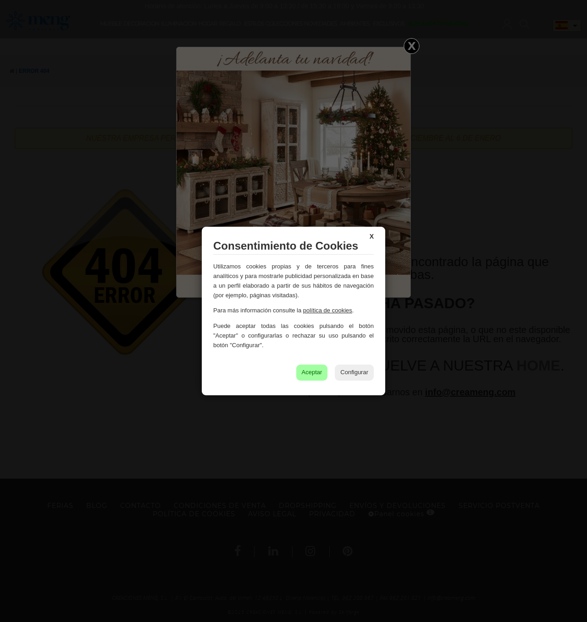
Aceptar (312, 372)
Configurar (354, 372)
